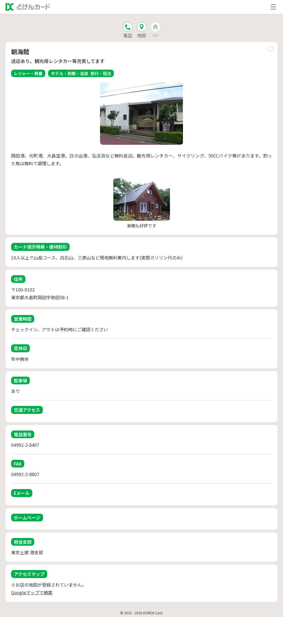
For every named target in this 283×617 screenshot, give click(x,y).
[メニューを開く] (273, 6)
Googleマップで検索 (32, 592)
